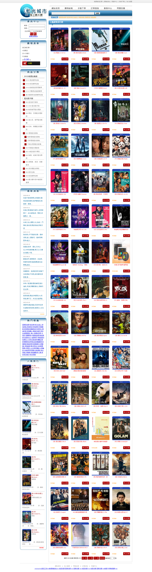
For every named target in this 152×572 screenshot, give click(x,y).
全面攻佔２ (27, 337)
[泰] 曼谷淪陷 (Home (79, 53)
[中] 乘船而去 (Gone (121, 123)
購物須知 (107, 1)
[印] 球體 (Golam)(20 (121, 441)
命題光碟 (62, 568)
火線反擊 (27, 350)
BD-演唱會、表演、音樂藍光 (34, 163)
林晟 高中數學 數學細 (121, 265)
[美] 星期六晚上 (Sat (121, 547)
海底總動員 (34, 352)
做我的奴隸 (35, 335)
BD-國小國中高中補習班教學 (34, 181)
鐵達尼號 (30, 344)
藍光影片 (27, 354)
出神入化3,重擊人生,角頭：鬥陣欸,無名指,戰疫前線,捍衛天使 (33, 225)
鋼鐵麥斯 (39, 342)
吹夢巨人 (25, 339)
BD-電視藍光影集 (32, 133)
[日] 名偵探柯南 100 (59, 300)
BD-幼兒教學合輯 (32, 176)
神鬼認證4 (41, 337)
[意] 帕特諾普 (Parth (59, 335)
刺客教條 (27, 329)
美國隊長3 (29, 335)
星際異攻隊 (25, 325)
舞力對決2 (34, 346)
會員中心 (108, 8)
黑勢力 (28, 348)
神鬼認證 (28, 346)
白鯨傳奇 (37, 350)
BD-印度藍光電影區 (32, 148)
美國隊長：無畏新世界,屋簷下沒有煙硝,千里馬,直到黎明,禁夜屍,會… (33, 274)
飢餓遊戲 (36, 344)
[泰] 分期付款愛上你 (121, 88)
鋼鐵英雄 (33, 329)
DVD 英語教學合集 (32, 80)
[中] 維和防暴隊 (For (59, 159)
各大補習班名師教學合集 (34, 95)
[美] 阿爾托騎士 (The (100, 512)
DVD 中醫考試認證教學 (34, 91)
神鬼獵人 (30, 331)
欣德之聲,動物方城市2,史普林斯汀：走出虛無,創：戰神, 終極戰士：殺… (33, 213)
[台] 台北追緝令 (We (59, 194)
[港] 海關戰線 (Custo (80, 159)
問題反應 (121, 8)
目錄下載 (122, 1)
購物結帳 (69, 8)
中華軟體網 (111, 568)
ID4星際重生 (26, 333)
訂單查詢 (95, 8)
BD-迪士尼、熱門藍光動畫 (34, 121)
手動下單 (82, 8)
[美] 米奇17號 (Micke (59, 406)
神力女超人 (38, 325)
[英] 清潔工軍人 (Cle (121, 406)
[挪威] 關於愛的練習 (80, 371)
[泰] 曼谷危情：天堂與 (100, 194)
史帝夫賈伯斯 (32, 339)
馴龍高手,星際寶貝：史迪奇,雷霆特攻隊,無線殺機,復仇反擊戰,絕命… (33, 262)
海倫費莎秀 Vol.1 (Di (80, 229)
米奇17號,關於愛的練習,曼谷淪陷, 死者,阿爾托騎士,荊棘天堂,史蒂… (33, 286)
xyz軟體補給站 (52, 568)
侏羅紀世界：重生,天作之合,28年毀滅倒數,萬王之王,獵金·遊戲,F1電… (33, 250)
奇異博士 (39, 329)
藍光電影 (33, 354)
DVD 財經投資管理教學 (34, 87)
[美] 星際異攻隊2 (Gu (59, 547)
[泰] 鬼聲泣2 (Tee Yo (100, 123)
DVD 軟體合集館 (30, 76)
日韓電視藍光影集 (33, 140)
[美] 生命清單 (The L (80, 300)
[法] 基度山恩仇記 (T (121, 512)
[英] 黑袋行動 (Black (80, 441)
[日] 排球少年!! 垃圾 (121, 371)
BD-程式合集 (30, 172)
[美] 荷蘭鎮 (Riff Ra (80, 335)
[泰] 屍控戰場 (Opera (100, 335)
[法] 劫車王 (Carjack (59, 512)
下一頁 (96, 558)
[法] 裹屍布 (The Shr (100, 371)
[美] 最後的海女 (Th (80, 477)
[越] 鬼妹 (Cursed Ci (80, 88)
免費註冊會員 (33, 36)
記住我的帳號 (37, 31)
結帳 (30, 63)
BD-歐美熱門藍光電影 (33, 109)
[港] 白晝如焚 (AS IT (100, 159)
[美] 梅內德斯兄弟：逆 (100, 477)
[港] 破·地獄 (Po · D (59, 88)
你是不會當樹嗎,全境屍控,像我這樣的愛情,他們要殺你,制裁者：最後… (33, 201)
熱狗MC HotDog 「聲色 (80, 265)
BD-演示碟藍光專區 (32, 168)
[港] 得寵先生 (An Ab (121, 194)
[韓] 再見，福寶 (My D (100, 406)
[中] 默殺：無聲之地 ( (121, 300)
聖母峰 (32, 350)
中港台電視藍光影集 (34, 144)
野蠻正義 (33, 342)
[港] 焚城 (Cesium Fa (59, 123)
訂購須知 (85, 566)
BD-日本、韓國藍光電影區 (34, 128)
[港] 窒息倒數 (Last (121, 53)
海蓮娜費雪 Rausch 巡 (59, 265)
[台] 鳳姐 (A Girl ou (59, 53)
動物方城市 (36, 331)
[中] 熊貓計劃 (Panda (121, 159)
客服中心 (114, 1)
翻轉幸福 (27, 342)
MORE (42, 314)
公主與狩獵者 (35, 348)
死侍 (41, 331)
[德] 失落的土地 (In (121, 477)
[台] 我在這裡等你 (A (100, 300)
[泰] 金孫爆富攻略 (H (59, 477)
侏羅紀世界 (37, 333)
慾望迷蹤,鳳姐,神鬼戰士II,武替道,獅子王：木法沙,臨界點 (33, 297)
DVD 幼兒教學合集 (32, 84)
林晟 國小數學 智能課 (100, 441)
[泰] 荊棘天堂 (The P (100, 547)
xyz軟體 (105, 568)
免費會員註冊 (98, 1)
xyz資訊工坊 (43, 568)
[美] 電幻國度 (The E (59, 441)
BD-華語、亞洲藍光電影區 (34, 114)
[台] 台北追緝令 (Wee (100, 229)
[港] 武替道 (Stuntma (80, 123)
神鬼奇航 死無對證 (84, 17)
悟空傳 (32, 325)
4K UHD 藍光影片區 (33, 106)
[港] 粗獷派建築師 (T (100, 53)
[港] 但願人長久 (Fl (80, 406)
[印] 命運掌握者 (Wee (59, 229)
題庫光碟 (68, 568)
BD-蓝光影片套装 (32, 102)
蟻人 (32, 333)
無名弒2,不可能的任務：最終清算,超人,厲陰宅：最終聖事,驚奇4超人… (33, 237)
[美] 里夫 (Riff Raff (59, 371)
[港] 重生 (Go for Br (121, 335)
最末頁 (102, 558)
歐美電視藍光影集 (33, 137)
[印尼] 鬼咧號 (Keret (100, 88)
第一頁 (84, 558)
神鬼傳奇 (36, 327)
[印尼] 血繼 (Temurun (80, 194)
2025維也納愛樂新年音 (80, 512)
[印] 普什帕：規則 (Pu (100, 265)
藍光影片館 (28, 98)
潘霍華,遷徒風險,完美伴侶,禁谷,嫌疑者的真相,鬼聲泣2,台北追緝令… (33, 308)
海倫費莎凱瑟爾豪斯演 (121, 229)
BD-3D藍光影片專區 (33, 151)
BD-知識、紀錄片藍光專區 (34, 156)
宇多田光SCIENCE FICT (80, 547)
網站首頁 (56, 8)
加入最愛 (129, 1)
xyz (36, 568)
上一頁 (90, 558)
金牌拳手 (34, 337)
